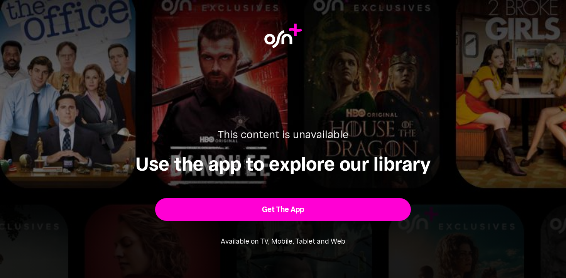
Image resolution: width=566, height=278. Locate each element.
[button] (283, 209)
